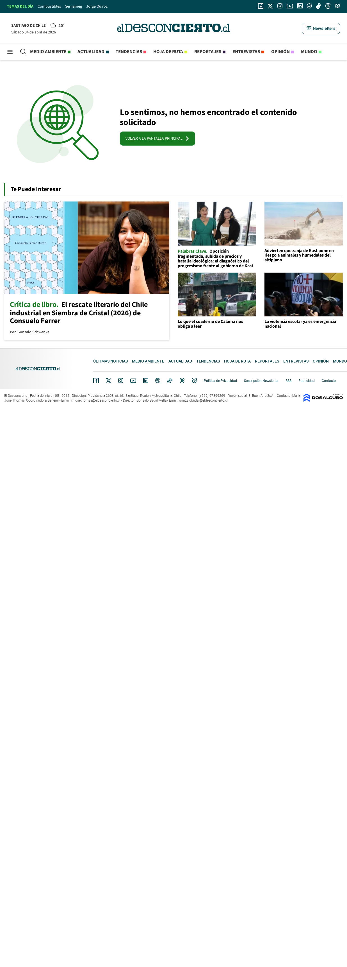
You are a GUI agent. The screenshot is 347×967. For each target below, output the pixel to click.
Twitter (108, 380)
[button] (321, 28)
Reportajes (207, 51)
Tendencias (129, 51)
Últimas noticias (110, 361)
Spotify (157, 380)
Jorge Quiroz (97, 6)
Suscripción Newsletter (261, 381)
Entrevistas (246, 51)
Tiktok (169, 380)
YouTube (133, 381)
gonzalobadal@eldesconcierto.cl (203, 400)
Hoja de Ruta (168, 51)
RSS (288, 381)
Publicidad (306, 381)
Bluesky (194, 380)
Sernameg (73, 6)
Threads (182, 380)
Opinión (280, 51)
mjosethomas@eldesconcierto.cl (95, 400)
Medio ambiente (48, 51)
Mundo (309, 51)
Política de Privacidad (220, 381)
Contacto (329, 381)
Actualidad (90, 51)
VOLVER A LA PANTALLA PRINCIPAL (157, 138)
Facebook (96, 380)
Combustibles (49, 6)
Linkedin (145, 380)
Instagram (120, 380)
